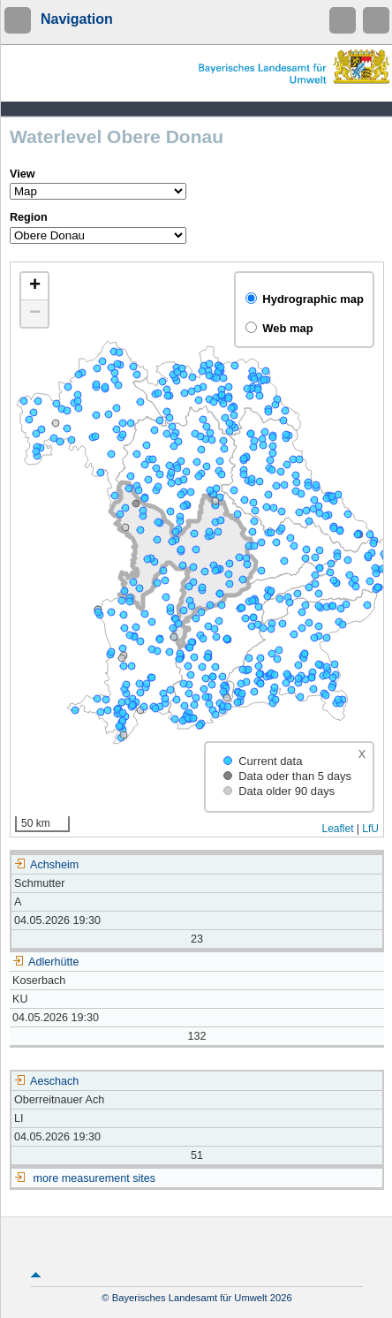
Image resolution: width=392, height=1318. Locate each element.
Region (29, 217)
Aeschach (46, 1081)
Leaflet (337, 828)
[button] (34, 286)
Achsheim (46, 865)
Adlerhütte (45, 962)
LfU (370, 828)
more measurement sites (95, 1178)
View (22, 174)
